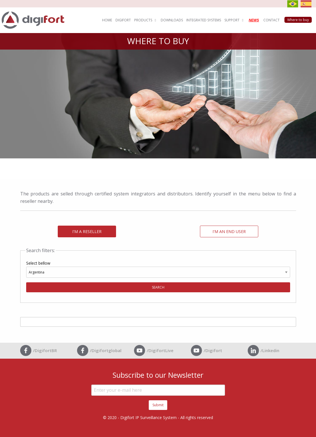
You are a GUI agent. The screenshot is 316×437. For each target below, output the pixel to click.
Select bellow (158, 276)
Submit (158, 405)
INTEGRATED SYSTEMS (203, 20)
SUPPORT (234, 20)
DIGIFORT (123, 20)
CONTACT (271, 20)
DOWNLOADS (172, 20)
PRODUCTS (145, 20)
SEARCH (158, 287)
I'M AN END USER (229, 231)
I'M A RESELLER (87, 231)
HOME (107, 20)
